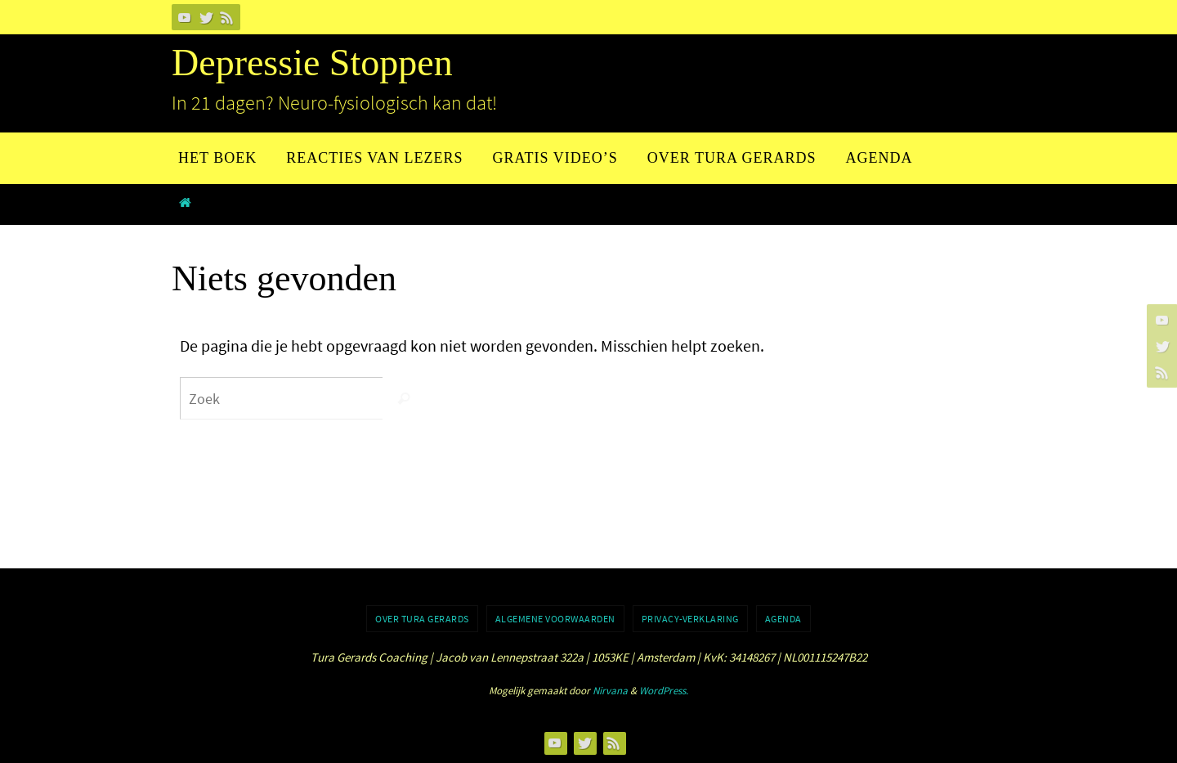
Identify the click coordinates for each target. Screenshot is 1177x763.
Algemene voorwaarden (555, 619)
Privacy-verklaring (690, 619)
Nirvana (610, 691)
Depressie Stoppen (312, 62)
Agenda (783, 619)
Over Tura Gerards (422, 619)
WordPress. (663, 691)
